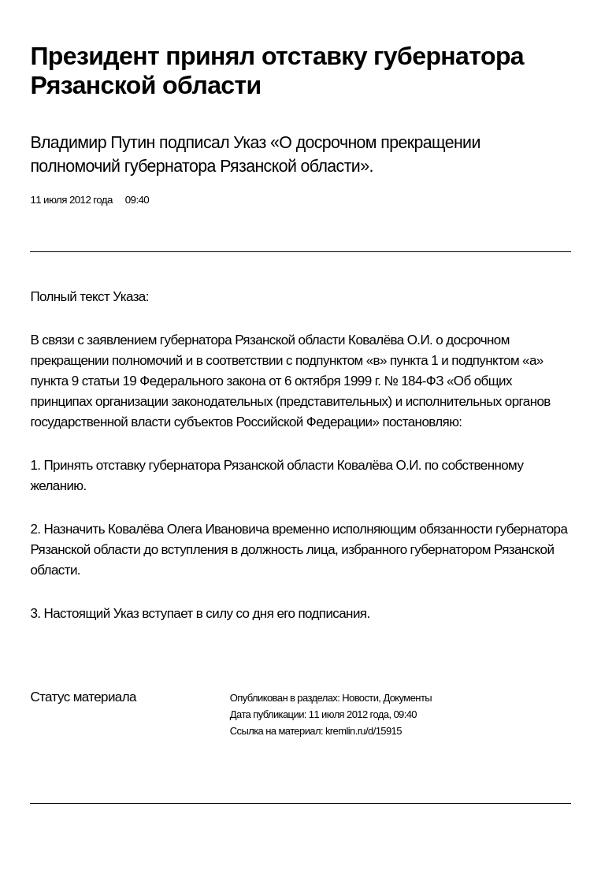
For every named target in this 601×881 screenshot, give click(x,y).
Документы (407, 698)
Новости (360, 698)
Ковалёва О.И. (390, 340)
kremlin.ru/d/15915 (363, 731)
